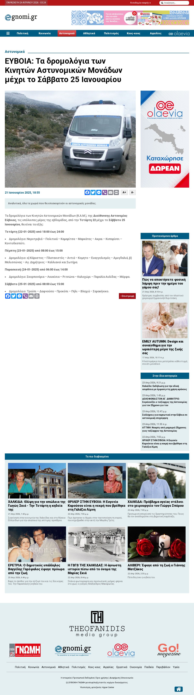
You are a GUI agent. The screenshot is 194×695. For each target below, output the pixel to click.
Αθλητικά (89, 33)
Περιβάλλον (163, 667)
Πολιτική (22, 33)
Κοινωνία (45, 33)
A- (132, 192)
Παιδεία (149, 667)
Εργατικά (121, 667)
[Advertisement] (165, 211)
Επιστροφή (127, 296)
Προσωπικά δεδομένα (83, 678)
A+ (124, 192)
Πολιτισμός (111, 33)
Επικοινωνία (127, 678)
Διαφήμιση (115, 678)
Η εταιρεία (66, 678)
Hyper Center (108, 687)
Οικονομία (136, 667)
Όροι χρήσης (102, 678)
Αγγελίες (155, 33)
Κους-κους (133, 33)
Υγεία (176, 667)
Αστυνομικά (67, 33)
